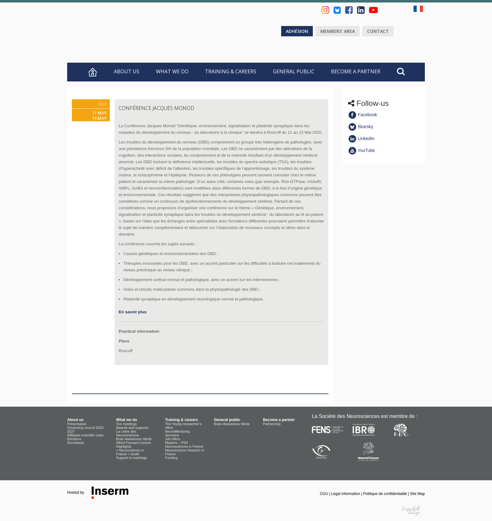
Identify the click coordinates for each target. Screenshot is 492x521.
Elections (74, 439)
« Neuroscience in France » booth (130, 452)
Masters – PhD (176, 443)
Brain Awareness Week (134, 439)
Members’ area (337, 31)
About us (126, 71)
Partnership (272, 424)
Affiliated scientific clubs (85, 435)
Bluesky (360, 126)
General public (293, 71)
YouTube (361, 150)
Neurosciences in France (184, 446)
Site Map (417, 494)
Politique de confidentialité (385, 494)
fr (419, 9)
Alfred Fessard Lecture (133, 443)
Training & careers (230, 71)
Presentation (77, 424)
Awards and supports (132, 428)
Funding (171, 458)
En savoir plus (133, 312)
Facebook (362, 114)
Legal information (346, 494)
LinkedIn (361, 138)
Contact (378, 31)
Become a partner (355, 71)
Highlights (123, 446)
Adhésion (297, 31)
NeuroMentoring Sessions (177, 433)
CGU (324, 494)
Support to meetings (131, 458)
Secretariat (75, 443)
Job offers (172, 439)
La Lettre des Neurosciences (127, 433)
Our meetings (126, 424)
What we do (172, 71)
